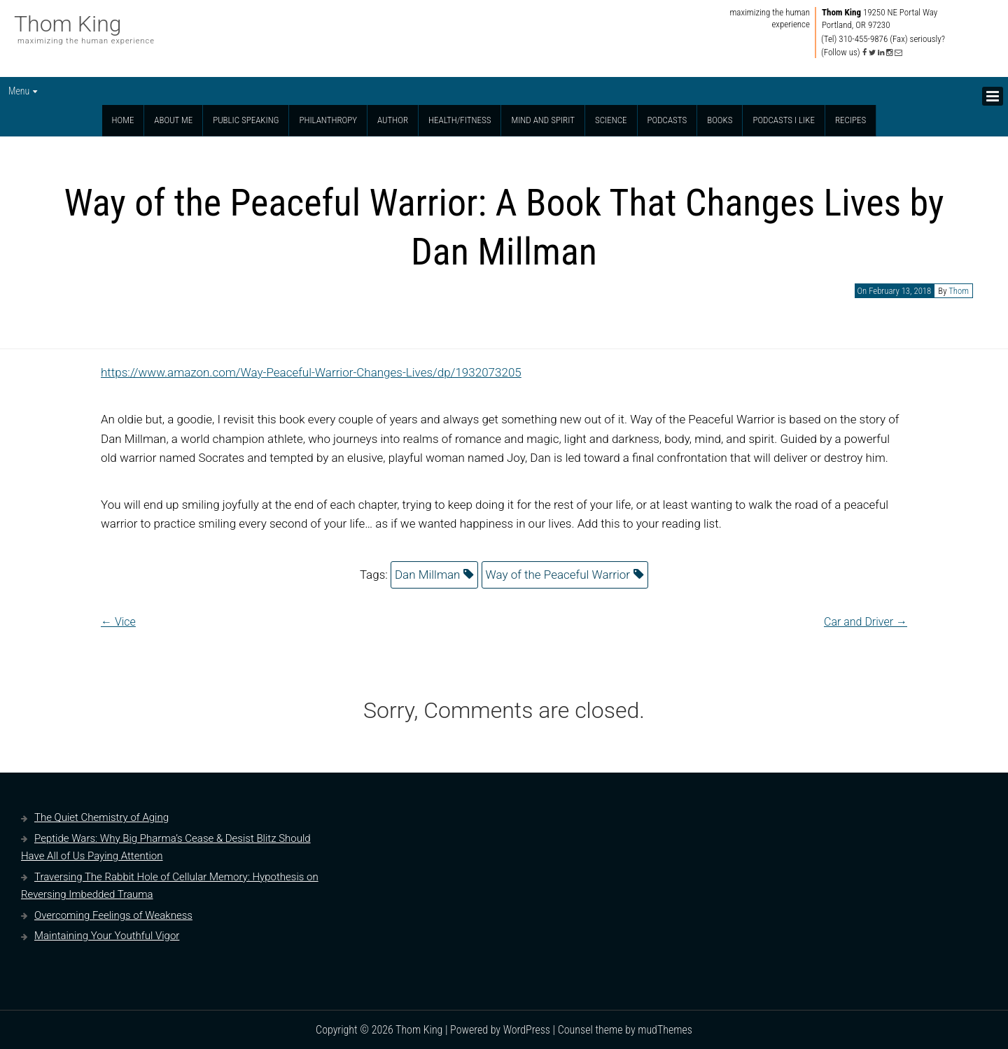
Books (719, 120)
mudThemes (665, 1029)
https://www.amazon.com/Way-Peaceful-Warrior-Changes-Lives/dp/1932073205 (311, 372)
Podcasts (667, 120)
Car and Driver (865, 621)
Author (392, 120)
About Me (173, 120)
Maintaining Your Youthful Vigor (106, 935)
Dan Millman (427, 575)
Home (123, 120)
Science (611, 120)
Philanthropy (328, 120)
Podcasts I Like (783, 120)
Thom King (68, 24)
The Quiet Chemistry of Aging (101, 817)
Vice (118, 621)
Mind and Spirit (543, 120)
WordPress (526, 1029)
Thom (958, 291)
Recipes (850, 120)
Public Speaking (246, 120)
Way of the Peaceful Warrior (558, 575)
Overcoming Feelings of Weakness (113, 915)
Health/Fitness (459, 120)
